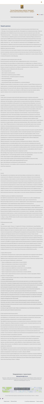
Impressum (6, 401)
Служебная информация (30, 401)
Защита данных (39, 401)
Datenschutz (14, 401)
